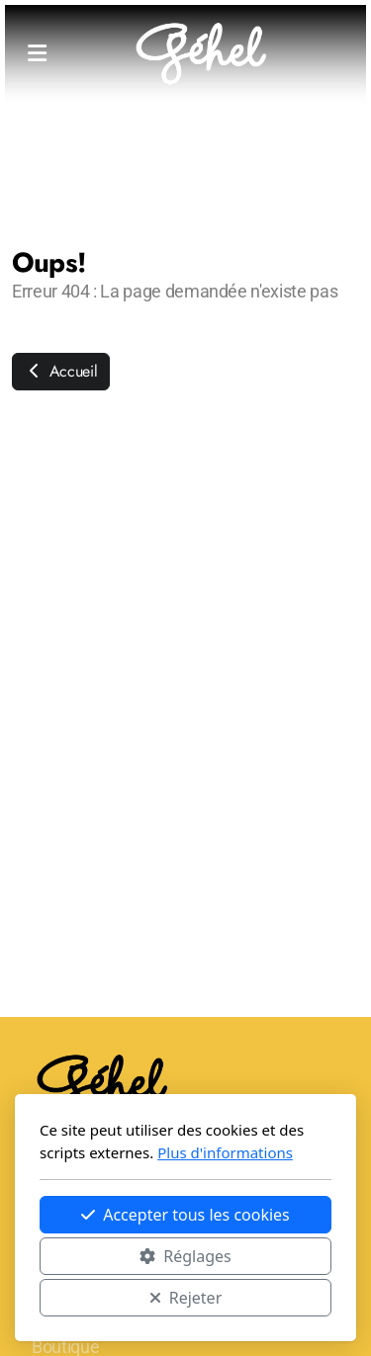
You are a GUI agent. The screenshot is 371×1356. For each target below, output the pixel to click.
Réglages (185, 1256)
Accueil (61, 371)
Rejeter (186, 1298)
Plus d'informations (225, 1152)
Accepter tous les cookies (185, 1215)
